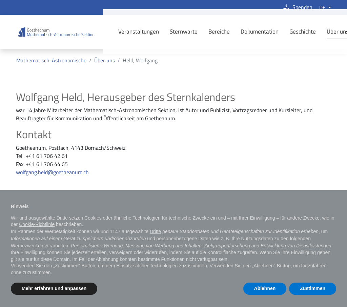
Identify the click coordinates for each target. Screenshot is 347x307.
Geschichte (293, 31)
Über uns (328, 31)
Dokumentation (250, 31)
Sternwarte (174, 31)
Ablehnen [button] (265, 288)
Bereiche (209, 31)
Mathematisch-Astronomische (51, 60)
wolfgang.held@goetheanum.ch (52, 172)
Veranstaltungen (128, 31)
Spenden (297, 7)
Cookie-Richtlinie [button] (37, 224)
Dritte (155, 231)
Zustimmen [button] (312, 288)
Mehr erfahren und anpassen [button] (54, 288)
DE (323, 7)
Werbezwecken (27, 245)
